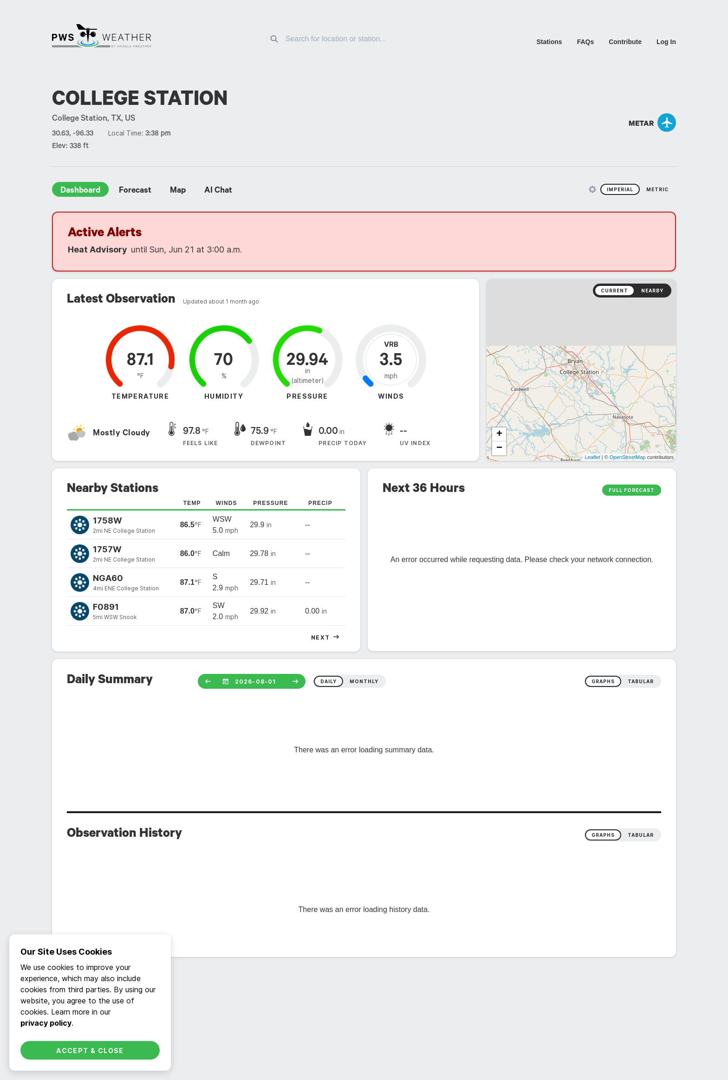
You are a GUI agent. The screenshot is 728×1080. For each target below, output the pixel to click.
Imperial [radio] (620, 189)
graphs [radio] (603, 681)
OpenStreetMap (628, 457)
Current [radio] (614, 290)
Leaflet (592, 457)
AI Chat (218, 191)
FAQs (585, 41)
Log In (666, 41)
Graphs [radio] (603, 835)
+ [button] (499, 434)
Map (178, 191)
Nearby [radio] (652, 290)
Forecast (135, 191)
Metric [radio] (657, 189)
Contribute (625, 41)
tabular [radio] (641, 681)
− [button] (499, 448)
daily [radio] (328, 681)
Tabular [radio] (641, 835)
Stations (549, 41)
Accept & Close (90, 1050)
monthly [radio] (364, 681)
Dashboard (80, 191)
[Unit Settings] (592, 189)
